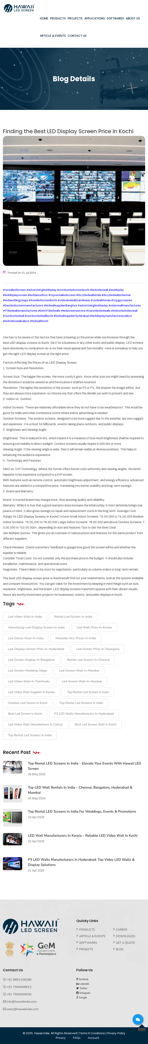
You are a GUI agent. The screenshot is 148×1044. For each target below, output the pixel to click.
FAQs (76, 1038)
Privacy (61, 1038)
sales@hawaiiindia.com (23, 1009)
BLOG (120, 949)
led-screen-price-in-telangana (98, 649)
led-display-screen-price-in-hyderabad (36, 649)
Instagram (84, 992)
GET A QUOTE (125, 943)
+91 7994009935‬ (19, 994)
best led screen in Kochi (25, 714)
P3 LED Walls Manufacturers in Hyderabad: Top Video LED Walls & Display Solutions (81, 862)
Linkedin (84, 983)
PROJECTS (75, 18)
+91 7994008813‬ (19, 987)
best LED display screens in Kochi (26, 343)
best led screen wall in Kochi (95, 724)
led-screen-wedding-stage (27, 670)
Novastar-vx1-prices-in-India (76, 638)
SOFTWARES (115, 18)
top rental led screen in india (88, 692)
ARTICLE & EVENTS (53, 36)
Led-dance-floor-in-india (25, 638)
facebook (83, 979)
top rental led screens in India (81, 703)
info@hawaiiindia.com (22, 1002)
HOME (44, 18)
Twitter (83, 988)
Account (93, 1038)
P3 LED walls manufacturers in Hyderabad (84, 714)
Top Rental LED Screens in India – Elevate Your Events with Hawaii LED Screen (84, 766)
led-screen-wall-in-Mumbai (79, 670)
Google (82, 997)
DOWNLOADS (125, 936)
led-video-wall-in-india (25, 617)
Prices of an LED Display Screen (55, 363)
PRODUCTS (58, 18)
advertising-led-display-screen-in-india (36, 627)
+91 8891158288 (19, 980)
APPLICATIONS (94, 18)
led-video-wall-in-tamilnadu (29, 681)
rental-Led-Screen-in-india (73, 617)
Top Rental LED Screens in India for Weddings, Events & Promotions (82, 811)
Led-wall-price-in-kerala (94, 627)
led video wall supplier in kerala (31, 692)
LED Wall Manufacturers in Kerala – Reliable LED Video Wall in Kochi (83, 835)
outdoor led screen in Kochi (27, 703)
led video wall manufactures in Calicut (35, 724)
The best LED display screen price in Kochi (32, 578)
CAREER (121, 930)
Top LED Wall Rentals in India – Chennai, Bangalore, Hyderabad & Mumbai (80, 790)
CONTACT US (77, 36)
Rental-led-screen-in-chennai (88, 660)
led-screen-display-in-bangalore (31, 660)
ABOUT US (133, 18)
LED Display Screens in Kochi (37, 516)
